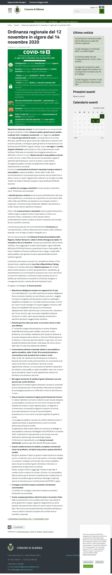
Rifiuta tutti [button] (99, 562)
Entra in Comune (40, 22)
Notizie (39, 533)
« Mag (75, 139)
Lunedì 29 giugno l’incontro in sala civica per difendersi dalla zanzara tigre (88, 83)
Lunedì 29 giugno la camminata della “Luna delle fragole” (87, 51)
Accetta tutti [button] (88, 566)
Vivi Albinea (53, 22)
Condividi (18, 528)
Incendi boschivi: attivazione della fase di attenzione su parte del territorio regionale (88, 42)
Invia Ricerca (101, 12)
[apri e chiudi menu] (10, 11)
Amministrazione (23, 533)
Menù (10, 14)
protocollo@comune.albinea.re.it (26, 568)
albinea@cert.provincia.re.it (22, 571)
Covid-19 (33, 533)
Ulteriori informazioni (89, 554)
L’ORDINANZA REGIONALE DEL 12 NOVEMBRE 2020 (28, 520)
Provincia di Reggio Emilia (38, 2)
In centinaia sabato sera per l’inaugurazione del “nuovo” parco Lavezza (88, 60)
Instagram (103, 8)
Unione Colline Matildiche (69, 22)
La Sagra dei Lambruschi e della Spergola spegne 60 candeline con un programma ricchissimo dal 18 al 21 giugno (88, 72)
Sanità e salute (48, 533)
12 (93, 122)
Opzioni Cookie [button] (88, 562)
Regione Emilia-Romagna (17, 2)
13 (98, 122)
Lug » (102, 139)
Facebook (100, 8)
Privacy (69, 557)
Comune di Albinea (39, 11)
